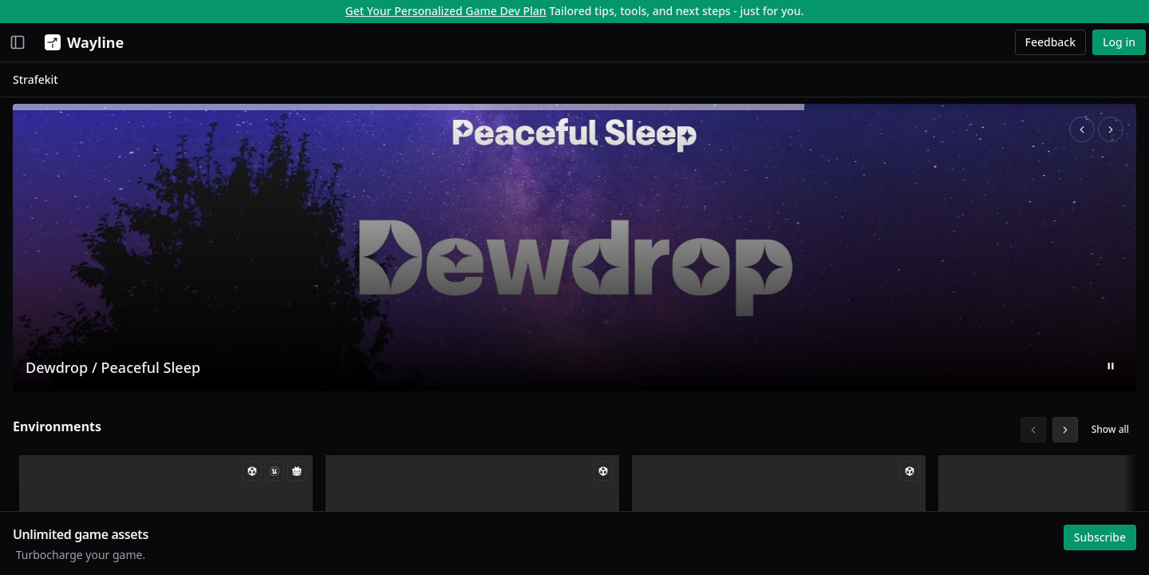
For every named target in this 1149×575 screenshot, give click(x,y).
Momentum (51, 76)
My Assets (46, 224)
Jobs (30, 145)
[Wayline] (81, 42)
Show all (1106, 432)
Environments (239, 429)
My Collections (58, 248)
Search (37, 305)
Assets (36, 99)
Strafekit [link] (218, 82)
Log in (1119, 42)
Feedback (1050, 42)
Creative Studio (60, 122)
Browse (32, 283)
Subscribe (1096, 533)
